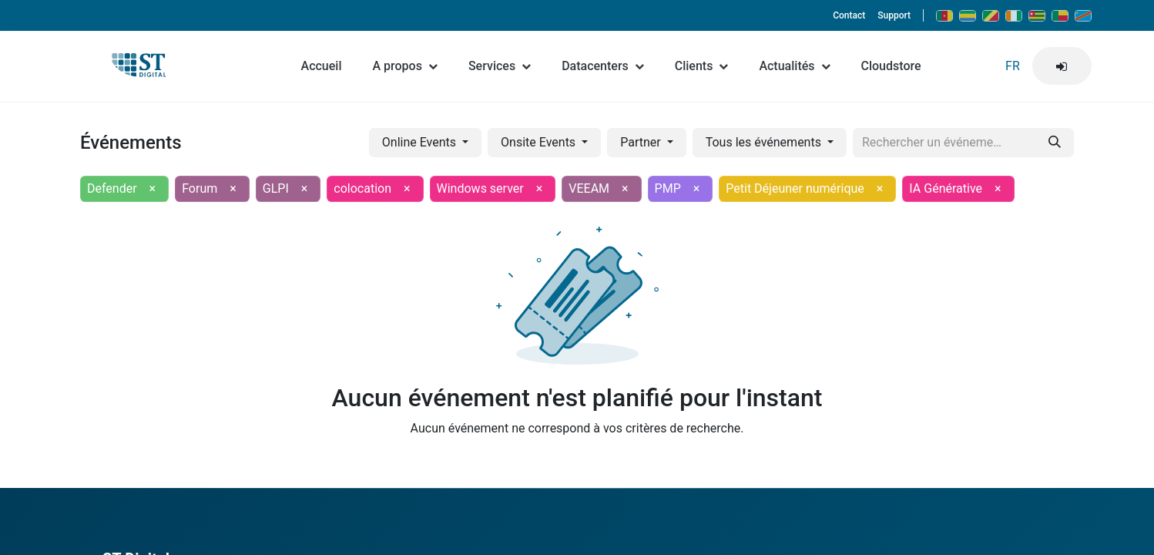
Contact (849, 15)
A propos (404, 66)
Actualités (794, 66)
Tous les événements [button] (765, 142)
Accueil (321, 66)
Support (894, 15)
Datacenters (603, 66)
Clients (702, 66)
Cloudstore (891, 66)
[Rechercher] (1054, 142)
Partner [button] (641, 142)
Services (499, 66)
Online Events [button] (420, 142)
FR (1012, 66)
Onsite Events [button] (540, 142)
